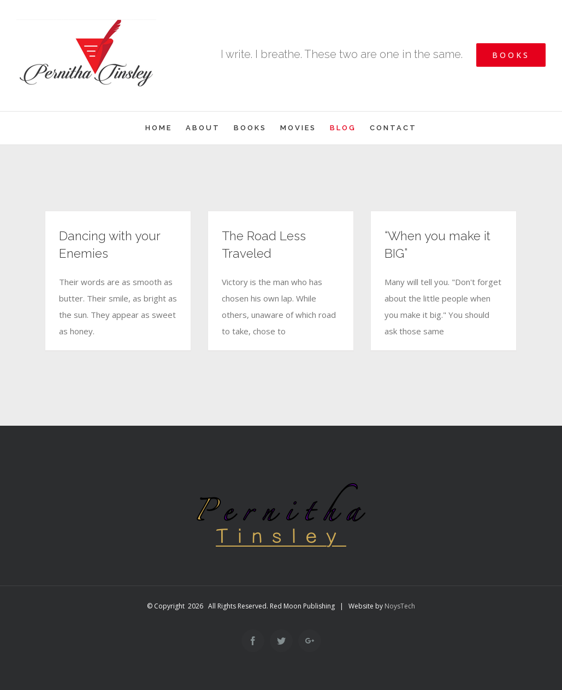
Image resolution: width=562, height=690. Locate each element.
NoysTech (399, 606)
